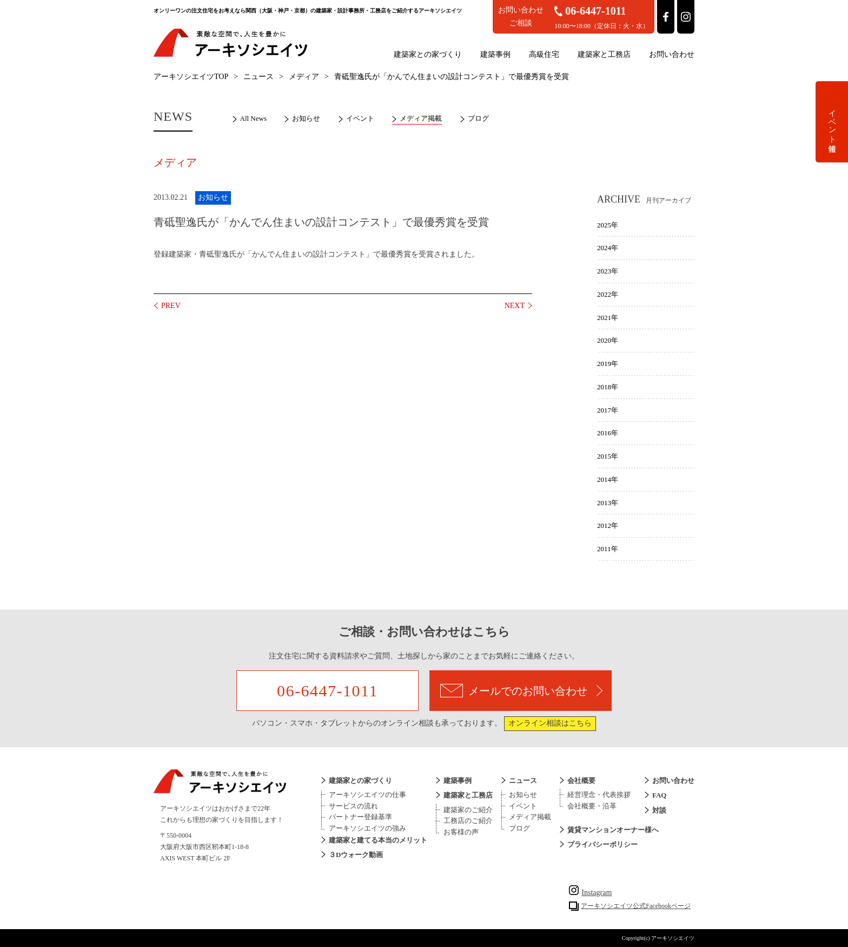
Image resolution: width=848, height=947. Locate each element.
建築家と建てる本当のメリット (378, 840)
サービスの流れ (353, 806)
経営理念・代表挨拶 (599, 795)
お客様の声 (461, 832)
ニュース (258, 77)
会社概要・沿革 (592, 806)
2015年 (607, 456)
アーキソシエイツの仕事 (367, 795)
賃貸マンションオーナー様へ (613, 830)
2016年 (607, 433)
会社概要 (581, 780)
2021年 (607, 318)
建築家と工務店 (604, 54)
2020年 (607, 340)
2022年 (607, 294)
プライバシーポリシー (602, 844)
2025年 (607, 225)
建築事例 (495, 54)
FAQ (659, 795)
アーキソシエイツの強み (367, 828)
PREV (171, 306)
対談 (659, 810)
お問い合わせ (671, 54)
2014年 (607, 479)
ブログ (478, 118)
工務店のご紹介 (468, 821)
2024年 (607, 248)
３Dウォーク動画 (356, 855)
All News (253, 118)
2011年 (607, 549)
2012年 (607, 525)
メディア (304, 77)
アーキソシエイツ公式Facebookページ (636, 906)
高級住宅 (544, 54)
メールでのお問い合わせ (521, 690)
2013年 (607, 503)
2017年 (607, 410)
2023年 (607, 271)
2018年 (607, 387)
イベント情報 (832, 122)
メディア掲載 (421, 118)
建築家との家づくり (428, 54)
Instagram (590, 893)
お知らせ (306, 118)
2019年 (607, 364)
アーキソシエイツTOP (191, 77)
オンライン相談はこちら (550, 723)
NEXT (515, 306)
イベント (360, 118)
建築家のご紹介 (468, 810)
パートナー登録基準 (360, 817)
